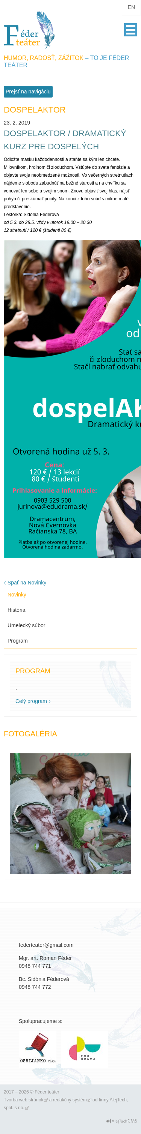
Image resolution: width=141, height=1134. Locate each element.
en (131, 7)
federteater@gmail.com (46, 945)
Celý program (31, 701)
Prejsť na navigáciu (28, 92)
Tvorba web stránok (23, 1099)
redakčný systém (70, 1099)
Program (18, 641)
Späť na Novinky (27, 583)
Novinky (17, 595)
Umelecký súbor (26, 625)
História (16, 610)
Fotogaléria (30, 734)
